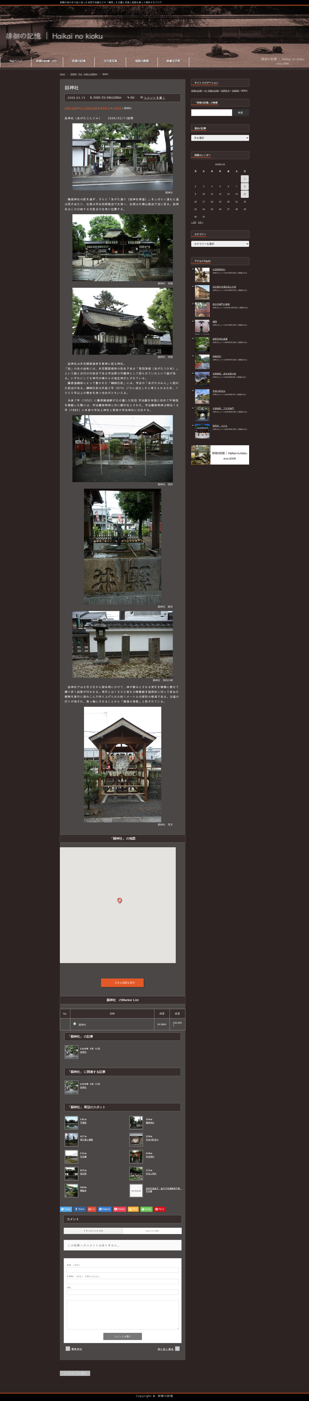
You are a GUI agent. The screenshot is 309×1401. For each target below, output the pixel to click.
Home (62, 74)
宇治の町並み (152, 1139)
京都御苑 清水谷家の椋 (224, 373)
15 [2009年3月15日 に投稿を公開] (245, 194)
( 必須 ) (73, 1265)
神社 (132, 97)
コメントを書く (155, 98)
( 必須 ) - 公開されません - (84, 1276)
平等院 (83, 1122)
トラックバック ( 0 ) (93, 1231)
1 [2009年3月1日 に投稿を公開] (244, 179)
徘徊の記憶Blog (90, 74)
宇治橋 (83, 1156)
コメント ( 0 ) (152, 1231)
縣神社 (83, 1052)
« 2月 (193, 222)
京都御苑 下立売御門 (223, 408)
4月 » (200, 222)
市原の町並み (219, 391)
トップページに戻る (75, 1373)
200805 (73, 74)
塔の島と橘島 (86, 1139)
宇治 (80, 74)
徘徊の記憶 (165, 1396)
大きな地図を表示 (125, 982)
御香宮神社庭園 (220, 339)
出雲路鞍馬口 (219, 269)
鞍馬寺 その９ (220, 426)
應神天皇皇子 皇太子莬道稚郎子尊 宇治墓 (163, 1190)
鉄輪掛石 (217, 356)
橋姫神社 (150, 1122)
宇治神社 (150, 1156)
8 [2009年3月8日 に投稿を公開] (244, 186)
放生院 (83, 1173)
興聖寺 (83, 1190)
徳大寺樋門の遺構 (221, 304)
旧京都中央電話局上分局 (224, 287)
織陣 (215, 321)
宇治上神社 (151, 1173)
